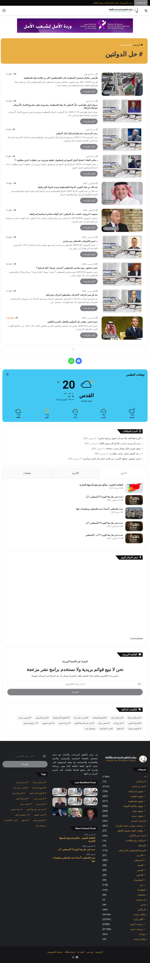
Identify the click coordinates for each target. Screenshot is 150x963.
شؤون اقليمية (137, 796)
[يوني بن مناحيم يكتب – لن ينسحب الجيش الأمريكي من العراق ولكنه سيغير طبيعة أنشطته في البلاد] (59, 802)
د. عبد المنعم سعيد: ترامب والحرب (125, 453)
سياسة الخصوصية (55, 952)
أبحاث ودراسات (138, 786)
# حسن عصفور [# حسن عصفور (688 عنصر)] (48, 723)
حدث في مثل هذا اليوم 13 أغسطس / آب (104, 497)
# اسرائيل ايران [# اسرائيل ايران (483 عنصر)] (117, 718)
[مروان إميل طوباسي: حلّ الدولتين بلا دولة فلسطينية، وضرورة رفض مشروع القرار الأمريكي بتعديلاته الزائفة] (122, 111)
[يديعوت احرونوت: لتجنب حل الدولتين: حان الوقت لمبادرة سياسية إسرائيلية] (122, 220)
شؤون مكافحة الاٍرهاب (133, 806)
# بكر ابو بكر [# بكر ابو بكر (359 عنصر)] (119, 723)
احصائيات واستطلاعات (135, 840)
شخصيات (141, 895)
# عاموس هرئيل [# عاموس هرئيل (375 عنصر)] (134, 729)
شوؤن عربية (137, 816)
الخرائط (142, 845)
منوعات (142, 934)
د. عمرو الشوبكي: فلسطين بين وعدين (80, 241)
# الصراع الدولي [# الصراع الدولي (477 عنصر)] (134, 723)
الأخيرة (75, 473)
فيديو (143, 904)
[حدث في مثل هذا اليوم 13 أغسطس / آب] (134, 500)
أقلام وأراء (138, 919)
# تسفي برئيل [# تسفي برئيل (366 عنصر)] (103, 723)
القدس (140, 870)
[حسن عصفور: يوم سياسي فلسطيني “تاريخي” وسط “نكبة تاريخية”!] (122, 274)
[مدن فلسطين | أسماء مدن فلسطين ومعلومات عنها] (134, 513)
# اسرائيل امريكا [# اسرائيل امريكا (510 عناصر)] (134, 718)
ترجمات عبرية (136, 929)
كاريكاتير (142, 909)
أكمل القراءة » (88, 91)
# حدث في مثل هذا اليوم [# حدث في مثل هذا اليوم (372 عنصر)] (84, 723)
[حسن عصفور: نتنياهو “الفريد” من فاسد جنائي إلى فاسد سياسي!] (59, 792)
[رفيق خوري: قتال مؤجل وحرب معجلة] (90, 801)
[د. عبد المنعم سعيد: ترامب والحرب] (75, 801)
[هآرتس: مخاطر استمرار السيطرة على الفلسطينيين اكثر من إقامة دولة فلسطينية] (122, 84)
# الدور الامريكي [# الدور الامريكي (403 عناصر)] (42, 718)
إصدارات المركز (138, 821)
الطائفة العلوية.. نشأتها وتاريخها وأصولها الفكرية (101, 485)
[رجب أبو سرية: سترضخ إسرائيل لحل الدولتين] (122, 139)
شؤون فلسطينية (135, 801)
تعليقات (27, 473)
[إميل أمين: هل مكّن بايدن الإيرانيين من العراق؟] (59, 812)
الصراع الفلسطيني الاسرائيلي (132, 850)
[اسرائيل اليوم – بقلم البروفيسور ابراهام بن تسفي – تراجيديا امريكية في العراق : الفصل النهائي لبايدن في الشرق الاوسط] (90, 814)
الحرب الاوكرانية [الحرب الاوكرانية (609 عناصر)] (106, 729)
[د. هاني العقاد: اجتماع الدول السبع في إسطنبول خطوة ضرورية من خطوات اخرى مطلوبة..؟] (122, 166)
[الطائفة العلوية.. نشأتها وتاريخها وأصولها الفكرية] (134, 488)
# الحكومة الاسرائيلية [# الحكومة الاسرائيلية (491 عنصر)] (61, 718)
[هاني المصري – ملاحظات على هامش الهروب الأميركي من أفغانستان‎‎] (75, 812)
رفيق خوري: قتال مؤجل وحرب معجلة (123, 448)
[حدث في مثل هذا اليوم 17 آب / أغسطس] (134, 538)
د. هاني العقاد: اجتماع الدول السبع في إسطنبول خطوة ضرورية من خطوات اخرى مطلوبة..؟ (56, 160)
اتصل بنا (81, 952)
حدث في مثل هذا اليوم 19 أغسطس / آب (104, 523)
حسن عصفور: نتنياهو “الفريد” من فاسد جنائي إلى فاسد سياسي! (112, 458)
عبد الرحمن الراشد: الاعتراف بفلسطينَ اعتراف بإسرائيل (72, 295)
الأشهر (123, 473)
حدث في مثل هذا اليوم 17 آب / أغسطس (104, 535)
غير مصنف (141, 900)
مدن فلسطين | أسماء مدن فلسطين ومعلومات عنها (99, 509)
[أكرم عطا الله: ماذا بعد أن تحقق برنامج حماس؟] (90, 792)
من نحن (90, 952)
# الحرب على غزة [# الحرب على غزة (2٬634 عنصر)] (81, 718)
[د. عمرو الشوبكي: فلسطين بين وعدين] (122, 247)
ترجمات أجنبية (136, 924)
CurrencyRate (136, 639)
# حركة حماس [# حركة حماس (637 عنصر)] (64, 723)
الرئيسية (138, 45)
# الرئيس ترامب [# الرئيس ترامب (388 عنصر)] (24, 718)
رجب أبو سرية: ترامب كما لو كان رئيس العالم (112, 3)
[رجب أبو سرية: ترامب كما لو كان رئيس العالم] (75, 792)
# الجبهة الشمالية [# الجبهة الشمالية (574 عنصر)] (100, 718)
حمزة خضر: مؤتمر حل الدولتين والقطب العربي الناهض (72, 321)
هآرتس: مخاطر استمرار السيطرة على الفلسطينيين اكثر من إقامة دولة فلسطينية (61, 78)
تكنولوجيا (142, 890)
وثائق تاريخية (140, 939)
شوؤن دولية (137, 811)
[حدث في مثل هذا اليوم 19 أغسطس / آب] (134, 526)
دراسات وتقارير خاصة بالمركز (129, 826)
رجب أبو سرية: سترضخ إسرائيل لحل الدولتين (77, 133)
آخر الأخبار (141, 781)
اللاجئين (139, 875)
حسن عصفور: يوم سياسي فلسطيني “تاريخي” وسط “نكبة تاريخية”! (67, 268)
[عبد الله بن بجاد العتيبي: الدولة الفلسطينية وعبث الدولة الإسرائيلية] (122, 193)
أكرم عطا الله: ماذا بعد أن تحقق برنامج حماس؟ (119, 438)
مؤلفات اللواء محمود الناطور (130, 831)
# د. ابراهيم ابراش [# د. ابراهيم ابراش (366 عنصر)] (31, 723)
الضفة (140, 865)
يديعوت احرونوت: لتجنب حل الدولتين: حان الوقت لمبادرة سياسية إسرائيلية (63, 214)
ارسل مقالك (70, 952)
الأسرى (139, 855)
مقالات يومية (140, 914)
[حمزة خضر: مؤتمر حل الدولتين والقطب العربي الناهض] (122, 328)
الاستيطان (138, 860)
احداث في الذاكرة (137, 835)
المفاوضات (138, 880)
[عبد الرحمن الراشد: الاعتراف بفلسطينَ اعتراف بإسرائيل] (122, 301)
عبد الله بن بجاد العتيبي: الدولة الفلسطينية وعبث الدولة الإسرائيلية (68, 187)
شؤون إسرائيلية (136, 791)
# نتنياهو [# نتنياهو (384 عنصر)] (120, 729)
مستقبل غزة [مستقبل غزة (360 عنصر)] (90, 729)
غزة (141, 885)
